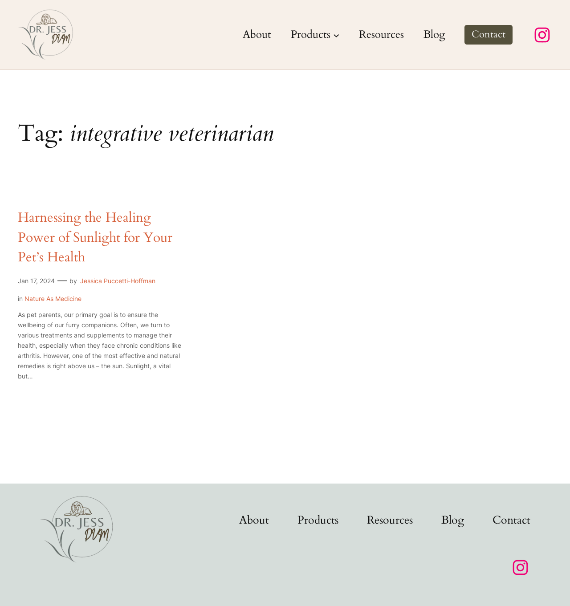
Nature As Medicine (52, 298)
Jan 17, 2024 (36, 281)
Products (310, 34)
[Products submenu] (336, 35)
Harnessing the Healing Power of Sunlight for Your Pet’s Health (95, 237)
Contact (488, 34)
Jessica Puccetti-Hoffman (117, 281)
